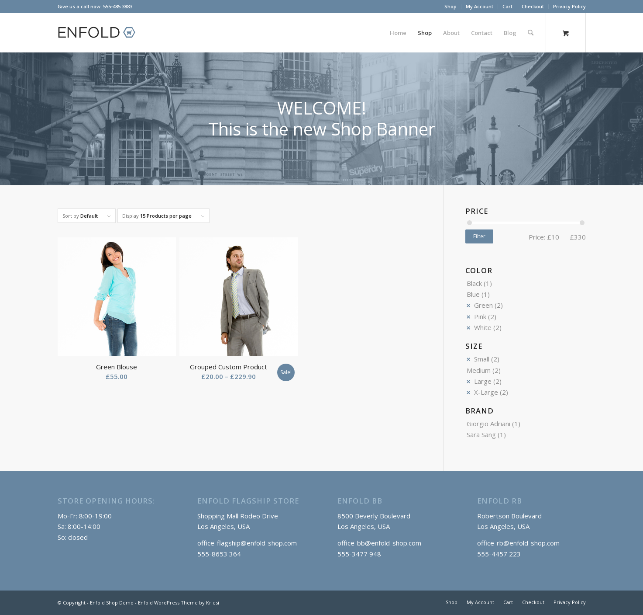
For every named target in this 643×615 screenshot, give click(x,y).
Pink (480, 316)
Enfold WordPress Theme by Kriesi (178, 602)
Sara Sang (481, 434)
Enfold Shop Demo (112, 602)
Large (483, 381)
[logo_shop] (100, 32)
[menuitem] (450, 6)
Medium (479, 370)
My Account (479, 6)
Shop (450, 6)
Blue (473, 294)
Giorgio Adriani (488, 423)
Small (481, 358)
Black (474, 283)
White (483, 327)
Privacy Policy (569, 6)
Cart (507, 6)
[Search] (530, 32)
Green (483, 305)
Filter (479, 236)
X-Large (486, 392)
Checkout (533, 6)
